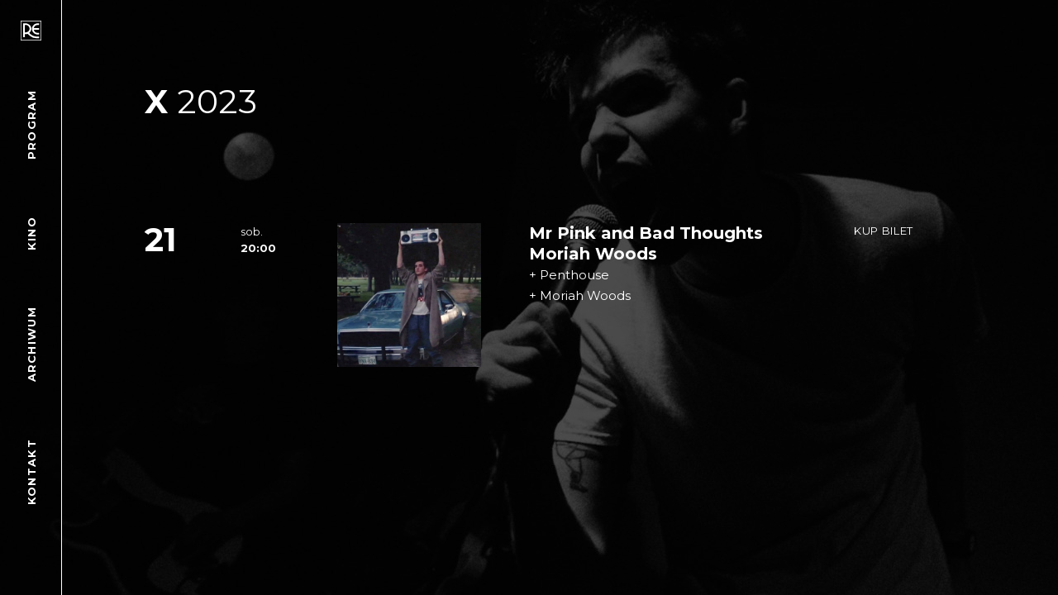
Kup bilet (883, 230)
